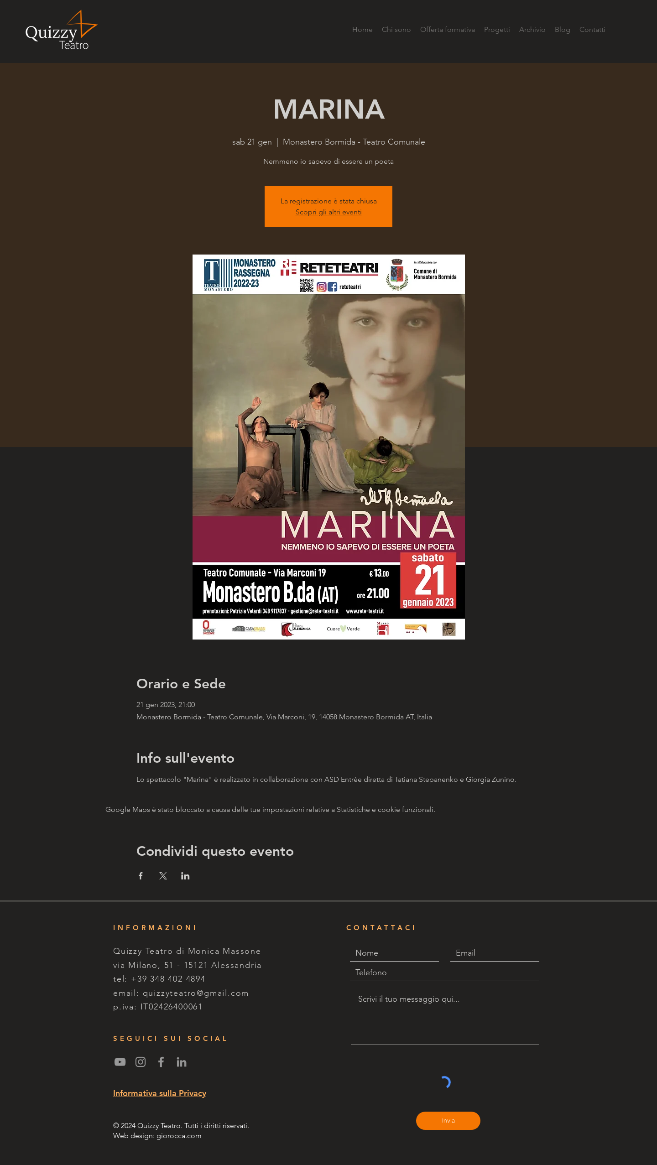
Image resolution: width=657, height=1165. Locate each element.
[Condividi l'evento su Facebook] (140, 875)
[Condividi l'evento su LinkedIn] (185, 875)
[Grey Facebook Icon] (161, 1062)
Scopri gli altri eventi (329, 212)
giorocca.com (179, 1135)
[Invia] (448, 1121)
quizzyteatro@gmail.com (196, 993)
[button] (497, 30)
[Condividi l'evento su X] (163, 875)
